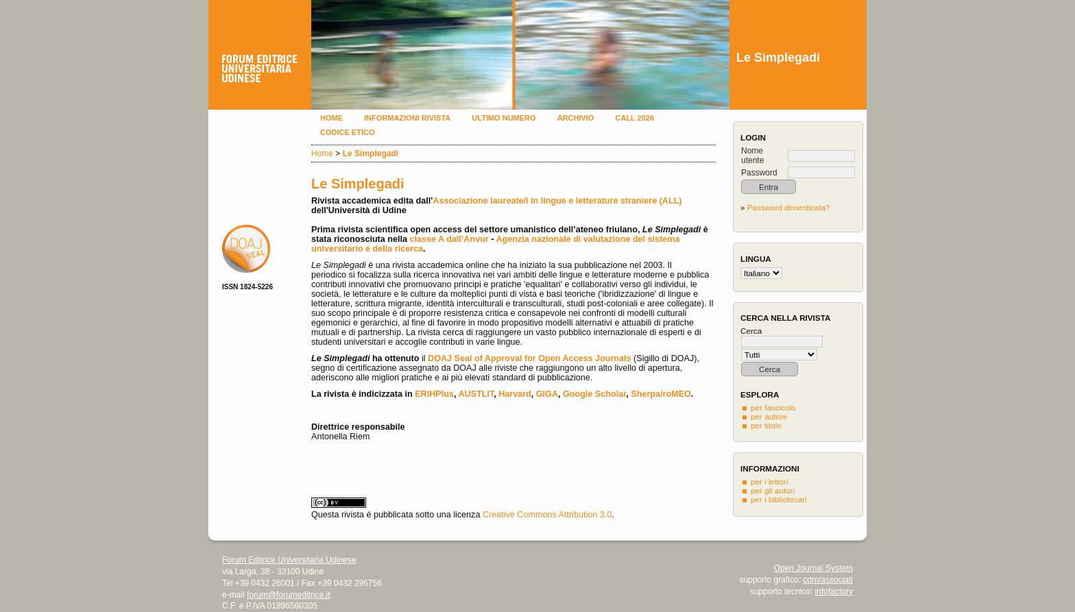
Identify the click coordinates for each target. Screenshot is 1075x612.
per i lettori (769, 481)
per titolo (766, 425)
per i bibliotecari (779, 499)
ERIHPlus (434, 394)
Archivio (575, 118)
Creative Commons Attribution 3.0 (547, 514)
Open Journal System (813, 568)
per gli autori (773, 490)
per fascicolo (773, 407)
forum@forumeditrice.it (288, 595)
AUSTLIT (476, 394)
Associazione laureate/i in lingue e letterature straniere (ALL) (557, 201)
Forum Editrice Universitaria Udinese (289, 560)
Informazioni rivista (407, 118)
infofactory (834, 591)
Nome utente (752, 155)
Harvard (514, 394)
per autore (769, 416)
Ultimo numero (503, 118)
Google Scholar (594, 394)
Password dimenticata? (788, 207)
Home (331, 118)
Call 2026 (634, 118)
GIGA (547, 394)
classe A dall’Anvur (448, 239)
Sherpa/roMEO (660, 394)
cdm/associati (828, 580)
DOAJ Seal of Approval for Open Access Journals (529, 358)
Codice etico (347, 132)
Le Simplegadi (370, 153)
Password (759, 173)
